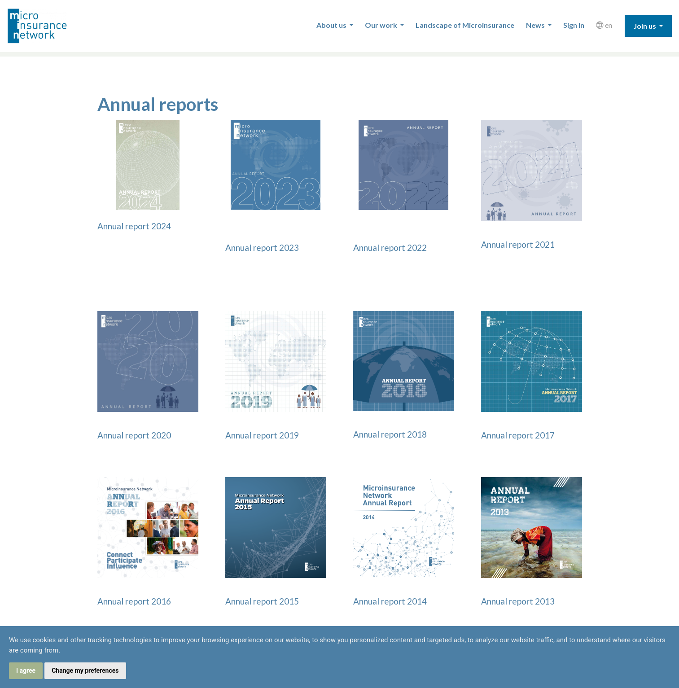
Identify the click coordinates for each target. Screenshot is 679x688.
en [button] (604, 25)
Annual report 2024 (134, 226)
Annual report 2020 (134, 435)
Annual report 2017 (518, 435)
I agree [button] (25, 670)
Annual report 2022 (390, 247)
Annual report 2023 (262, 247)
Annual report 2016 (134, 601)
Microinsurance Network (52, 26)
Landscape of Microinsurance (465, 25)
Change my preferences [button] (85, 670)
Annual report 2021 (518, 244)
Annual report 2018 (390, 434)
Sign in (573, 25)
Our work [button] (382, 25)
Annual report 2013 (518, 601)
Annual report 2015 (262, 601)
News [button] (536, 25)
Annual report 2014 (390, 601)
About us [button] (332, 25)
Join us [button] (645, 26)
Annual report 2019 (262, 435)
